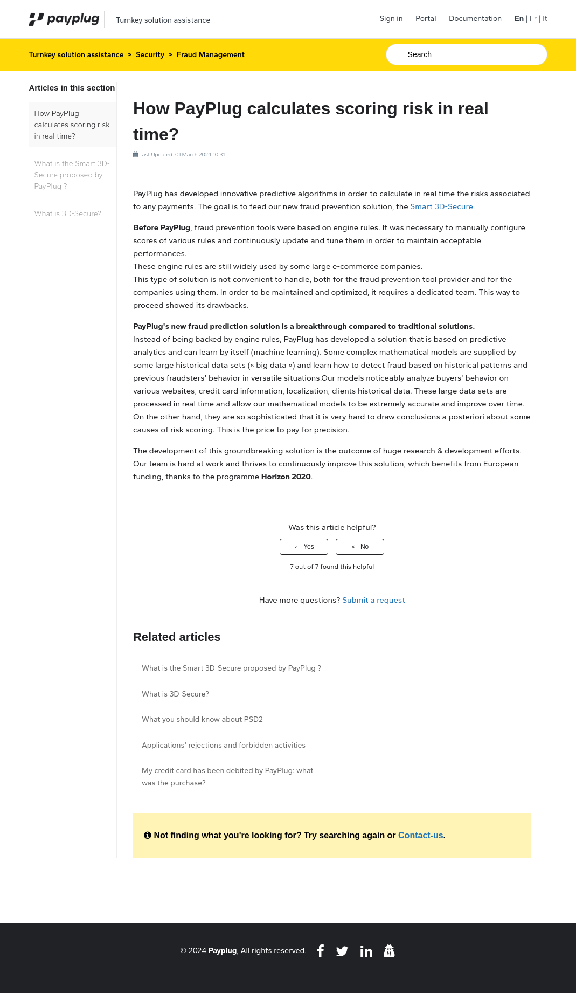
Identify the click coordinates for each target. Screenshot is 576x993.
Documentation (475, 18)
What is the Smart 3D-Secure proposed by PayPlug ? (72, 175)
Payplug (223, 950)
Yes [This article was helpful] (308, 546)
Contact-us (420, 835)
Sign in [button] (391, 18)
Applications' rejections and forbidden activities (224, 745)
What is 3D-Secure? (67, 213)
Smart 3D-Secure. (442, 206)
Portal (425, 18)
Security (150, 54)
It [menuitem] (545, 18)
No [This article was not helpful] (364, 546)
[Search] (466, 54)
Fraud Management (211, 54)
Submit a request (373, 600)
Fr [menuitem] (533, 18)
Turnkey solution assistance (76, 54)
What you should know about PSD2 (202, 719)
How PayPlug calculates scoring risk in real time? (71, 125)
